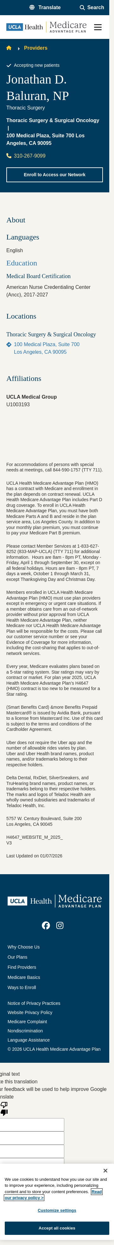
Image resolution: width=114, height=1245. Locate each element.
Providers (36, 48)
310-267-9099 (26, 156)
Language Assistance (29, 1040)
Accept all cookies (57, 1228)
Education (21, 263)
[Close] (105, 1171)
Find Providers (22, 967)
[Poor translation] (4, 1108)
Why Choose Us (24, 946)
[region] (57, 1202)
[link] (46, 925)
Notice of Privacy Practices (34, 1003)
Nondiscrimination (25, 1030)
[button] (45, 7)
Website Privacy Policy (30, 1012)
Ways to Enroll (22, 987)
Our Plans (17, 957)
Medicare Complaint (27, 1021)
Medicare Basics (24, 977)
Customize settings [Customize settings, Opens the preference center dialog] (57, 1210)
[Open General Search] (92, 7)
